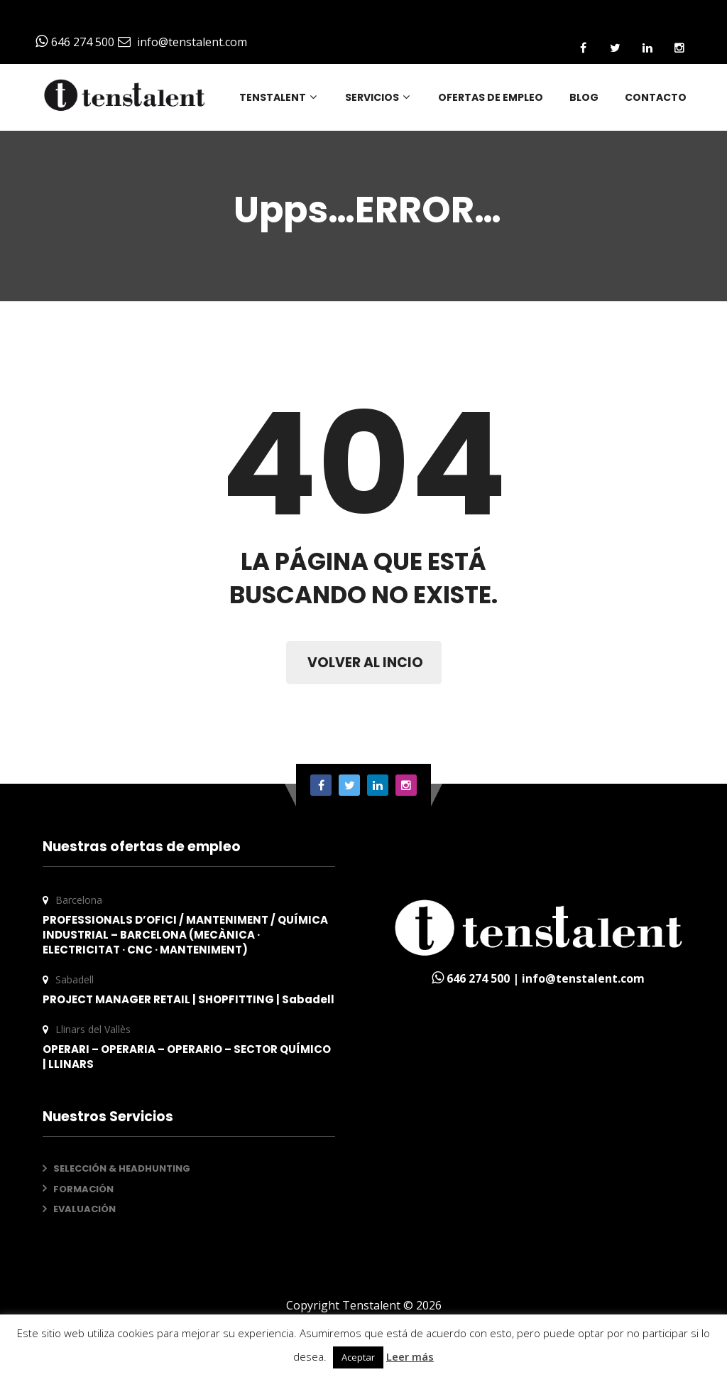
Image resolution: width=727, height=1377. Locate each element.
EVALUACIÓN (84, 1209)
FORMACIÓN (83, 1189)
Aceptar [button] (358, 1357)
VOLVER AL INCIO (365, 662)
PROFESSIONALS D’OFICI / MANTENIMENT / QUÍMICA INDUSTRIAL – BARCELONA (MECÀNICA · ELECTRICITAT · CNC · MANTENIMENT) (185, 934)
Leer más (410, 1356)
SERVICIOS (378, 97)
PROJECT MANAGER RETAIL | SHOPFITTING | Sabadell (188, 999)
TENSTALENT (279, 97)
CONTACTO (656, 97)
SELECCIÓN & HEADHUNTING (121, 1168)
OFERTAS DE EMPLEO (490, 97)
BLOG (583, 97)
